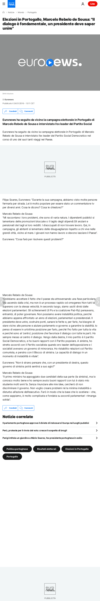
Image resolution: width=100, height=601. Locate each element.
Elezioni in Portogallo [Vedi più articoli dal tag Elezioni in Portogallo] (77, 449)
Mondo (21, 12)
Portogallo (32, 12)
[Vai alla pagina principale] (11, 4)
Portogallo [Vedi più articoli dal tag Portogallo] (12, 456)
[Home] (3, 12)
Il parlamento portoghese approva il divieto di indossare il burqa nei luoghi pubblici (46, 423)
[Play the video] (50, 62)
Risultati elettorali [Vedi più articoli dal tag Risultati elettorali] (46, 449)
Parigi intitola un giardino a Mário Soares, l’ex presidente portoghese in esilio (42, 438)
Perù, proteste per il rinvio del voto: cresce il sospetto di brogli (35, 430)
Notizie (11, 12)
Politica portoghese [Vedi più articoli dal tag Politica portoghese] (17, 449)
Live (92, 3)
